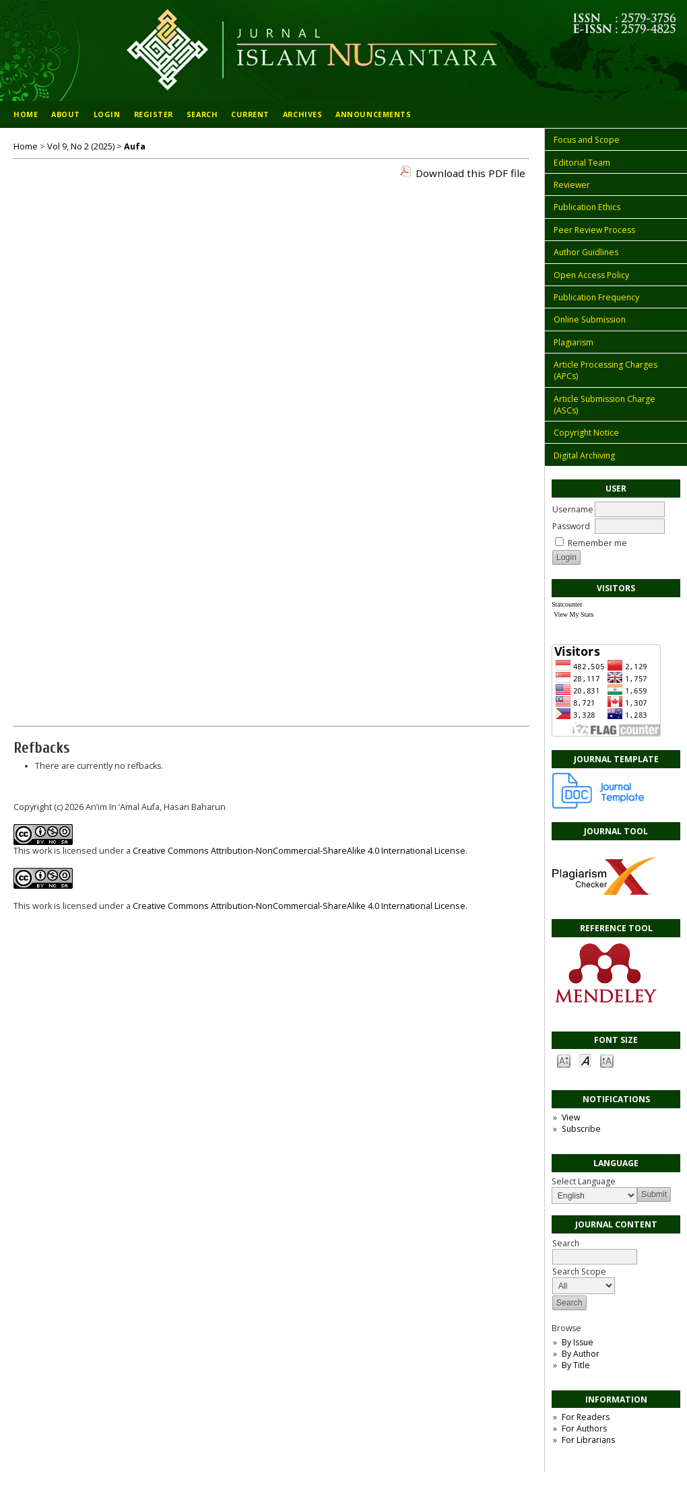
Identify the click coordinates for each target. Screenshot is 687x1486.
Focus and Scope (587, 139)
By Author (580, 1353)
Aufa (134, 146)
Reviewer (572, 185)
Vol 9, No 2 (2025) (81, 146)
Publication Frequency (596, 297)
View (571, 1117)
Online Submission (590, 319)
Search (594, 1250)
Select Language (584, 1181)
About (65, 114)
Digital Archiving (584, 455)
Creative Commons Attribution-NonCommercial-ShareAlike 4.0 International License (299, 850)
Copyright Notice (586, 432)
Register (153, 114)
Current (250, 114)
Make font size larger (607, 1060)
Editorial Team (582, 162)
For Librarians (588, 1440)
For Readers (586, 1417)
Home (25, 114)
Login (107, 114)
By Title (576, 1365)
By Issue (577, 1342)
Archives (302, 114)
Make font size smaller (563, 1060)
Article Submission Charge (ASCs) (604, 404)
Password (571, 526)
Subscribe (581, 1129)
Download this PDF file (470, 173)
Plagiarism (573, 342)
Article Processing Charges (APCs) (605, 370)
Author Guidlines (586, 252)
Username (572, 509)
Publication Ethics (587, 207)
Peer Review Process (594, 230)
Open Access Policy (591, 275)
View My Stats (573, 614)
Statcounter (567, 604)
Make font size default (585, 1060)
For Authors (584, 1428)
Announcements (373, 114)
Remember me (597, 543)
